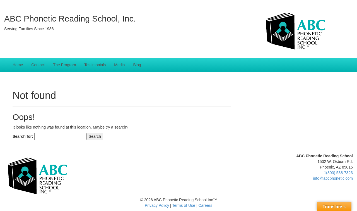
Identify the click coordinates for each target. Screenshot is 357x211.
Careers (205, 205)
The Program (64, 65)
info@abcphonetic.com (333, 178)
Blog (137, 65)
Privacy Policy (157, 205)
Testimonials (95, 65)
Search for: (23, 136)
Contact (38, 65)
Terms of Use (183, 205)
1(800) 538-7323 (338, 172)
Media (119, 65)
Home (18, 65)
